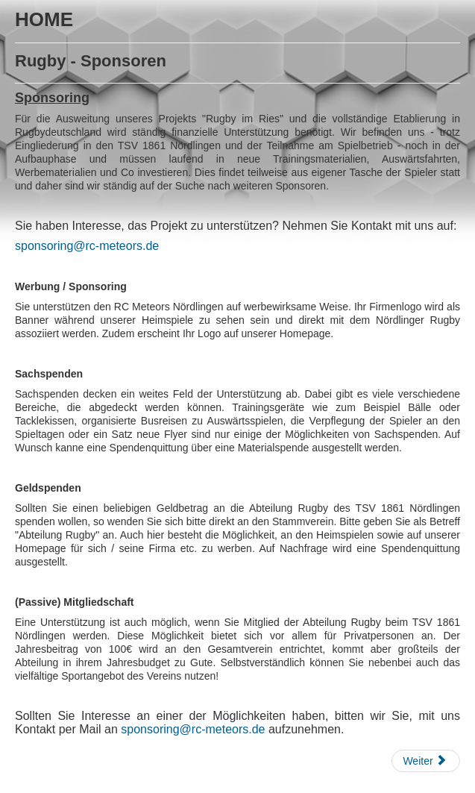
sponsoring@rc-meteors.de (87, 245)
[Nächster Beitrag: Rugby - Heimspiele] (425, 761)
